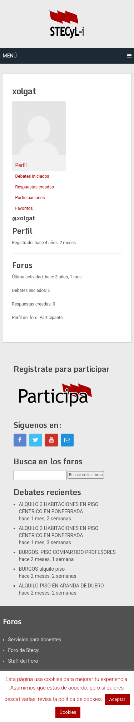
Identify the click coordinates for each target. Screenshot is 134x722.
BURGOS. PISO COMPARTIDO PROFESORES (67, 552)
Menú (10, 56)
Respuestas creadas (34, 187)
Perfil (21, 165)
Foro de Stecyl (24, 650)
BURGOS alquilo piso (42, 569)
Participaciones (30, 197)
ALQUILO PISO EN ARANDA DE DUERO (61, 586)
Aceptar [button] (117, 699)
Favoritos (24, 208)
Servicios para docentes (34, 639)
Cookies (68, 712)
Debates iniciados (32, 176)
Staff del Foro (23, 661)
